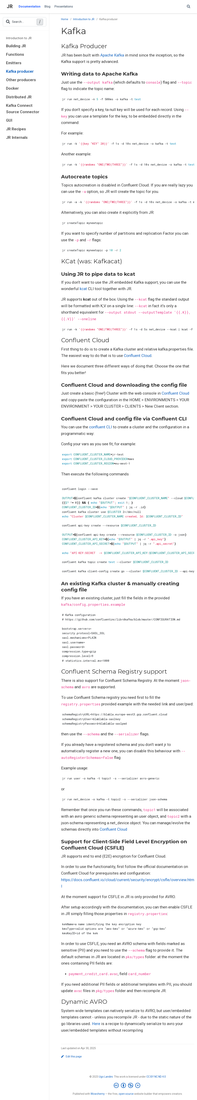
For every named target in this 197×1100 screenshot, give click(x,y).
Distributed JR (19, 97)
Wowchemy (98, 1093)
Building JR (16, 46)
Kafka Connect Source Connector (22, 108)
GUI (9, 120)
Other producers (21, 80)
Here (96, 1023)
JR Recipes (16, 129)
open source (126, 1093)
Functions (15, 54)
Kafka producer (20, 71)
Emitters (13, 63)
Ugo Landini (106, 1076)
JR (10, 6)
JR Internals (17, 137)
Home (64, 19)
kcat (83, 288)
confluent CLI (100, 427)
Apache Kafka (112, 55)
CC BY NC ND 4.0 (156, 1076)
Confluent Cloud (138, 355)
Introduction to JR (19, 38)
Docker (12, 88)
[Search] (188, 7)
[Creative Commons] (128, 1085)
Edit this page (71, 1056)
